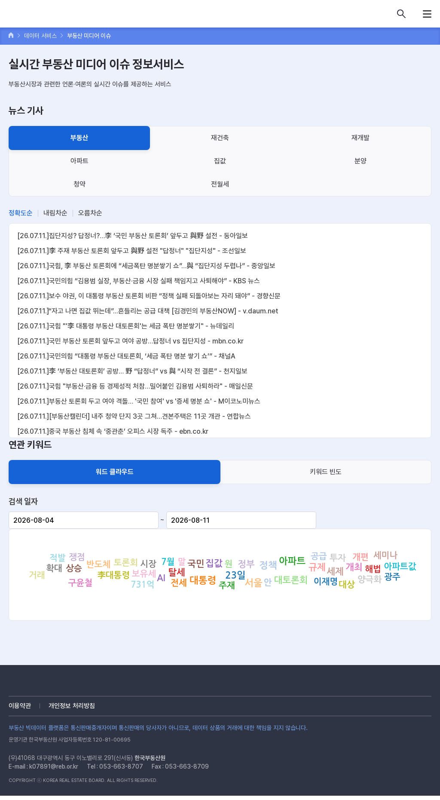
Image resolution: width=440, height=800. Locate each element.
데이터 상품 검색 (401, 14)
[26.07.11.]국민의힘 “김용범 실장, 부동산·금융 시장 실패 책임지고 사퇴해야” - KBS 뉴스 (138, 281)
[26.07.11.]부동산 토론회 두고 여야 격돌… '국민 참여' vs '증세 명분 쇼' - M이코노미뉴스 (138, 401)
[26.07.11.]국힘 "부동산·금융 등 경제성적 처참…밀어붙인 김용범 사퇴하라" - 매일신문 (135, 386)
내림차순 (55, 213)
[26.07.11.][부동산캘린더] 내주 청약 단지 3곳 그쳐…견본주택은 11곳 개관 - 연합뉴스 (134, 416)
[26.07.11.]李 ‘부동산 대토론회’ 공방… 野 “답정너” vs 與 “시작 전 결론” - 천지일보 (132, 371)
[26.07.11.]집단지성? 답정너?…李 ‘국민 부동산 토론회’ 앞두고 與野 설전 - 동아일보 (132, 236)
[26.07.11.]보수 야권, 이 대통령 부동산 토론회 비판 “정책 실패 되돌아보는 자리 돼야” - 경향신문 (149, 296)
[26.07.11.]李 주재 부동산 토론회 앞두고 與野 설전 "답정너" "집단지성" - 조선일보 (131, 251)
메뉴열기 (427, 14)
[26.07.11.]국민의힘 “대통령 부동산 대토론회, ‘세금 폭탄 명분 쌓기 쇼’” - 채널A (126, 356)
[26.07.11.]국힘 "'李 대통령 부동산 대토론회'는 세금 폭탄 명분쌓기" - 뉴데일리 (125, 326)
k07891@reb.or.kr (53, 766)
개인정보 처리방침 (72, 706)
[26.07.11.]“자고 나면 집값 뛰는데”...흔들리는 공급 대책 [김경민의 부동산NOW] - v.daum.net (147, 311)
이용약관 (20, 706)
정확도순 (21, 213)
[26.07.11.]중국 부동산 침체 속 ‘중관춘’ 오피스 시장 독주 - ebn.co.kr (112, 431)
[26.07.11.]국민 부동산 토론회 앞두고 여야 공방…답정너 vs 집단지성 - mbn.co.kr (130, 341)
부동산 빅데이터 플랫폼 (47, 14)
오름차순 (90, 213)
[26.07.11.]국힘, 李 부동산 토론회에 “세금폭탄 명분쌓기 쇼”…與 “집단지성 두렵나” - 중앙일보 (146, 266)
